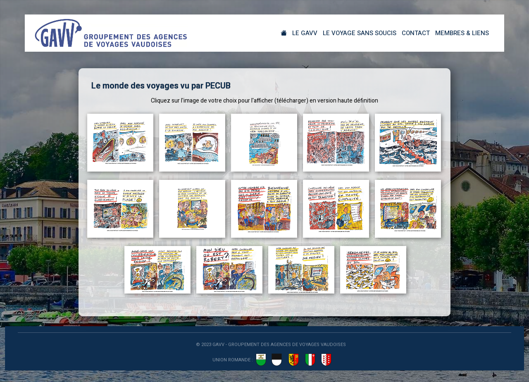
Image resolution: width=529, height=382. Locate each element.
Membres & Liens (462, 33)
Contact (416, 33)
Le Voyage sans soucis (359, 33)
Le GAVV (304, 33)
